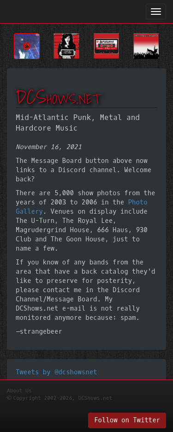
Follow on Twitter (127, 420)
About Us (19, 390)
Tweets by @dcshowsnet (56, 372)
